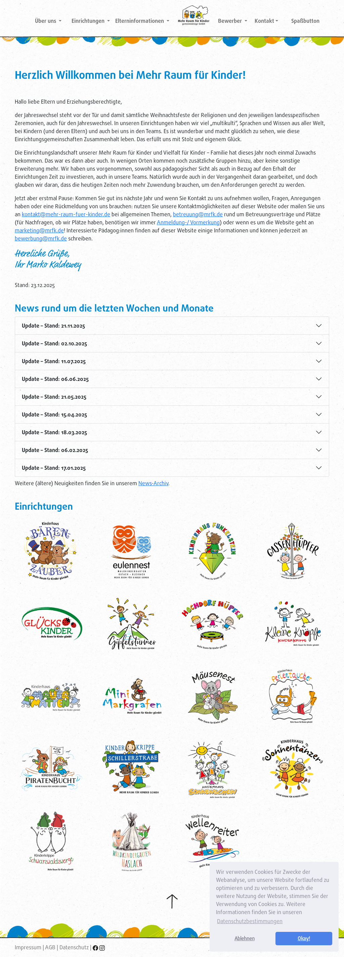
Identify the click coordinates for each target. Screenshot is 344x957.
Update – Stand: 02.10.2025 (54, 343)
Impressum (28, 947)
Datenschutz (74, 947)
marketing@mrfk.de (39, 230)
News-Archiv (153, 483)
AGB (50, 947)
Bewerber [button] (230, 20)
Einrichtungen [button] (89, 20)
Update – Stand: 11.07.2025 (54, 361)
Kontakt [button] (264, 20)
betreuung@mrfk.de (198, 214)
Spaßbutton (305, 20)
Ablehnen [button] (244, 938)
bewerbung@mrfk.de (41, 238)
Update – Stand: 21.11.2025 (53, 325)
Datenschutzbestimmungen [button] (250, 921)
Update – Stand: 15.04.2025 (54, 414)
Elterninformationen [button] (140, 20)
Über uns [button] (46, 20)
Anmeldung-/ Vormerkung (188, 222)
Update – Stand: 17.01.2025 (54, 467)
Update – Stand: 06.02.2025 (55, 450)
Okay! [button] (304, 938)
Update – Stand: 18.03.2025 (54, 432)
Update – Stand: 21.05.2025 (54, 396)
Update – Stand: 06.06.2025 (55, 379)
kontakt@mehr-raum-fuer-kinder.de (66, 214)
